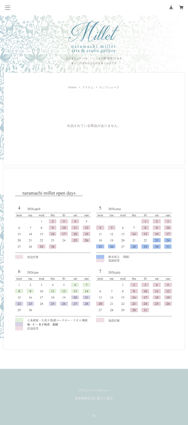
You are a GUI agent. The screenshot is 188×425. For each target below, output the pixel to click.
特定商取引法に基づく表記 (94, 398)
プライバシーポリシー (94, 390)
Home (73, 87)
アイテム (88, 87)
